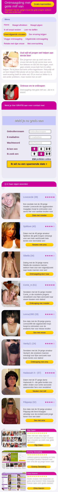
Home (6, 25)
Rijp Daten (38, 445)
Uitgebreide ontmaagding (36, 39)
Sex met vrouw (39, 332)
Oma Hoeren (39, 488)
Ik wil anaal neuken (12, 30)
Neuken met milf (39, 391)
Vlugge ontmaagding (13, 39)
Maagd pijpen (36, 25)
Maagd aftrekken (19, 25)
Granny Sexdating (38, 467)
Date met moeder (39, 215)
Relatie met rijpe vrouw (14, 43)
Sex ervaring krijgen (38, 34)
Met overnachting (35, 43)
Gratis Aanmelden (42, 4)
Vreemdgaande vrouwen (15, 34)
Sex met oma (39, 420)
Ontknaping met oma (39, 362)
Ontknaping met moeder (39, 303)
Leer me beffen (31, 30)
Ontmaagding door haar (39, 274)
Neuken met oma (39, 245)
